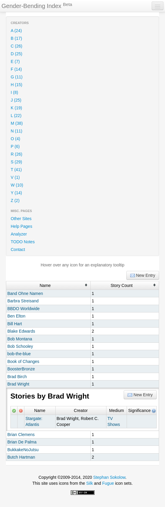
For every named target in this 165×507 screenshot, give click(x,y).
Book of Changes (23, 361)
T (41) (16, 169)
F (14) (16, 69)
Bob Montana (19, 339)
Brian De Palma (22, 442)
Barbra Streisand (23, 300)
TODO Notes (23, 241)
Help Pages (21, 226)
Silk (89, 483)
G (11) (17, 77)
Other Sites (21, 218)
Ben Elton (16, 316)
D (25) (16, 53)
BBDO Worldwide (23, 308)
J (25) (16, 100)
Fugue (108, 483)
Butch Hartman (21, 457)
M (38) (17, 123)
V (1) (15, 177)
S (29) (16, 161)
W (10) (17, 185)
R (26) (16, 154)
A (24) (16, 30)
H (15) (16, 84)
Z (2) (15, 200)
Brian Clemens (21, 434)
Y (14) (16, 192)
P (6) (15, 146)
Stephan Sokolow (109, 477)
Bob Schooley (20, 346)
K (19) (16, 107)
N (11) (16, 131)
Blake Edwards (21, 331)
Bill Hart (14, 323)
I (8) (14, 92)
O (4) (15, 138)
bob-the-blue (19, 353)
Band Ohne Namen (25, 293)
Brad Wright (18, 384)
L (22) (16, 115)
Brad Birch (17, 376)
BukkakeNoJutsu (23, 449)
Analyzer (19, 234)
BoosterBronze (21, 369)
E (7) (15, 61)
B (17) (16, 38)
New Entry (142, 275)
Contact (18, 249)
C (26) (16, 46)
